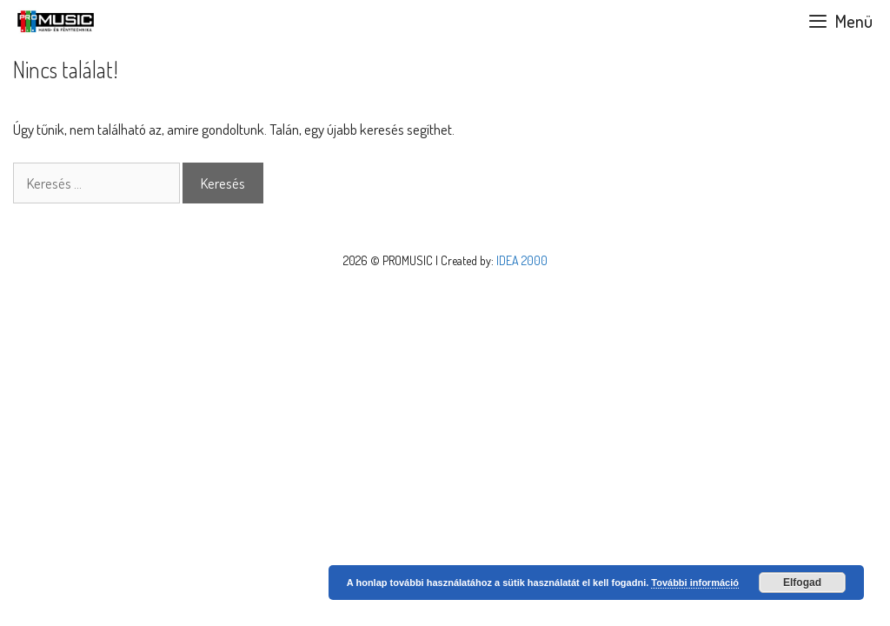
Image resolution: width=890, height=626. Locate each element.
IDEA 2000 (522, 260)
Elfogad (802, 582)
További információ (695, 582)
